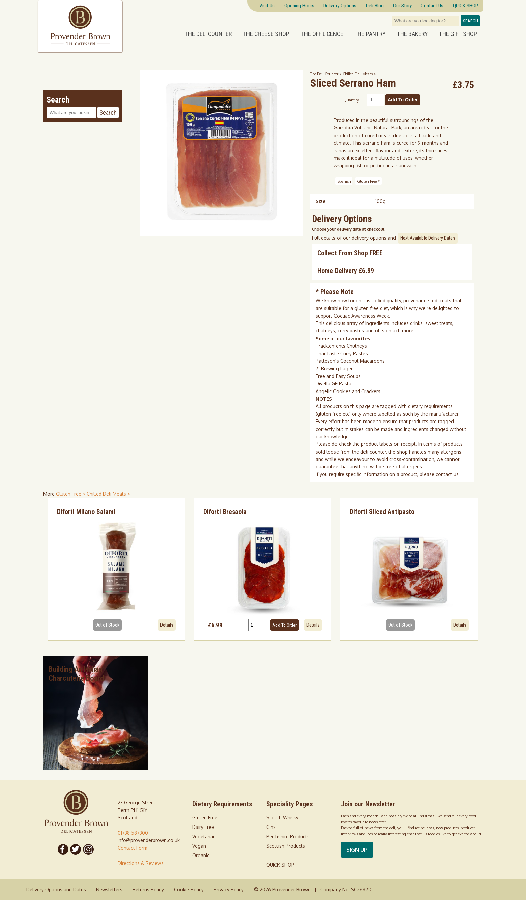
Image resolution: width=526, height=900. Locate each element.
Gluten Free (368, 180)
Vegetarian (204, 836)
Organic (200, 855)
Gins (271, 827)
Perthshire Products (288, 836)
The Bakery (412, 34)
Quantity (351, 100)
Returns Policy (148, 889)
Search (470, 20)
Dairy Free (203, 827)
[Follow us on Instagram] (88, 849)
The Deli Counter (208, 34)
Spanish (344, 180)
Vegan (199, 846)
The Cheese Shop (266, 34)
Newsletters (109, 889)
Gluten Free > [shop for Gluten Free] (71, 494)
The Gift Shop (458, 34)
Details (166, 625)
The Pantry (370, 34)
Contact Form (132, 848)
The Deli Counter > (326, 73)
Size (320, 201)
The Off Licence (322, 34)
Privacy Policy (229, 889)
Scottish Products (285, 846)
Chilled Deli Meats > (359, 73)
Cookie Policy (189, 889)
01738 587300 (133, 833)
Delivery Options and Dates (56, 889)
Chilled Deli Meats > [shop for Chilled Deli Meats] (108, 494)
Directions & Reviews (141, 863)
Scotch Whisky (282, 817)
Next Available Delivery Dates (427, 238)
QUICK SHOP (280, 865)
